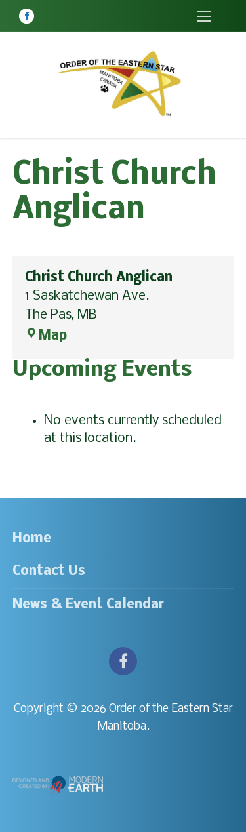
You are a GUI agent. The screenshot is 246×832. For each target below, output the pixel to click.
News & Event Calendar (88, 605)
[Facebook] (26, 16)
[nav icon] (203, 16)
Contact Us (48, 571)
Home (31, 538)
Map (46, 336)
